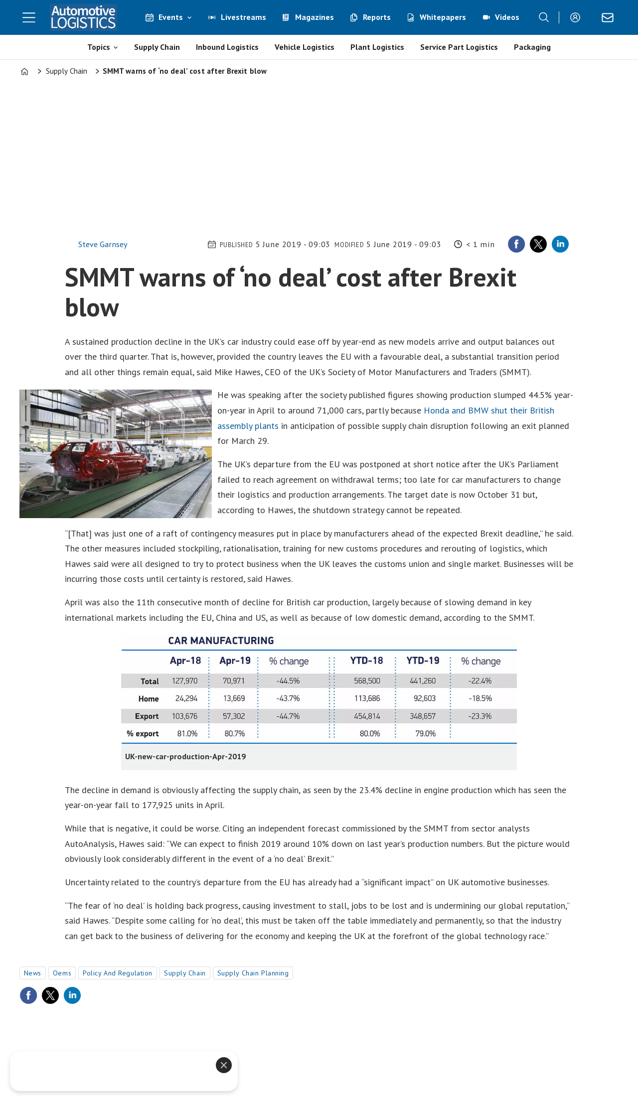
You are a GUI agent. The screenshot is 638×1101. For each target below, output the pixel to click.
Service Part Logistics (459, 47)
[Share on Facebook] (516, 244)
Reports (377, 17)
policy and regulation (118, 972)
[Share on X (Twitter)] (538, 244)
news (32, 972)
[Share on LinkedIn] (560, 244)
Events (171, 17)
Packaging (532, 47)
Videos (507, 17)
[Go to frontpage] (84, 17)
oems (62, 972)
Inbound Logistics (227, 47)
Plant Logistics (377, 47)
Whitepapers (443, 17)
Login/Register (577, 17)
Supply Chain (157, 47)
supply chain (185, 972)
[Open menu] (28, 17)
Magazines (314, 17)
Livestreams (243, 17)
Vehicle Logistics (304, 47)
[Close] (224, 1065)
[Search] (544, 17)
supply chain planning (253, 972)
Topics (98, 47)
